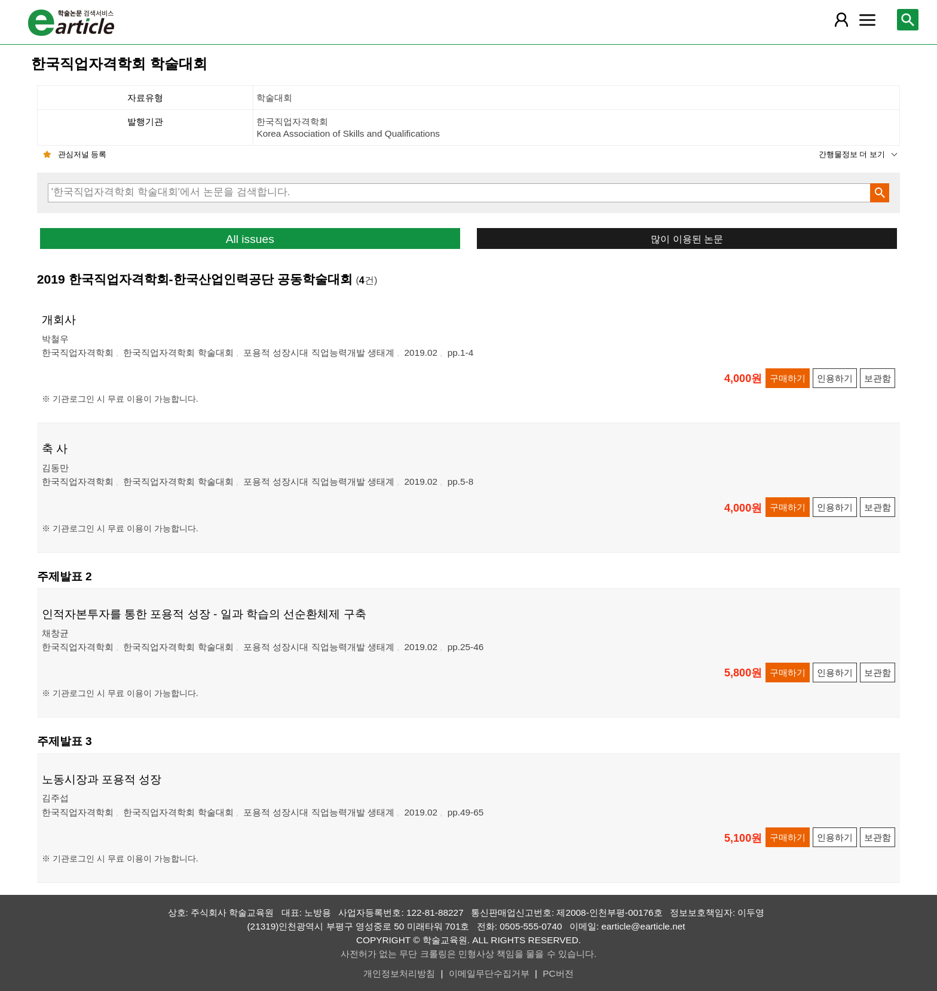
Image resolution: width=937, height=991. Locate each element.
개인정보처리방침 (399, 973)
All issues (250, 239)
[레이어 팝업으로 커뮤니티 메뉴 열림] (867, 19)
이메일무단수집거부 (489, 973)
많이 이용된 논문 (687, 238)
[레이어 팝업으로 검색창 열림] (907, 19)
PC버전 (558, 973)
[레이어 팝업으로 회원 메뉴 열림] (841, 19)
